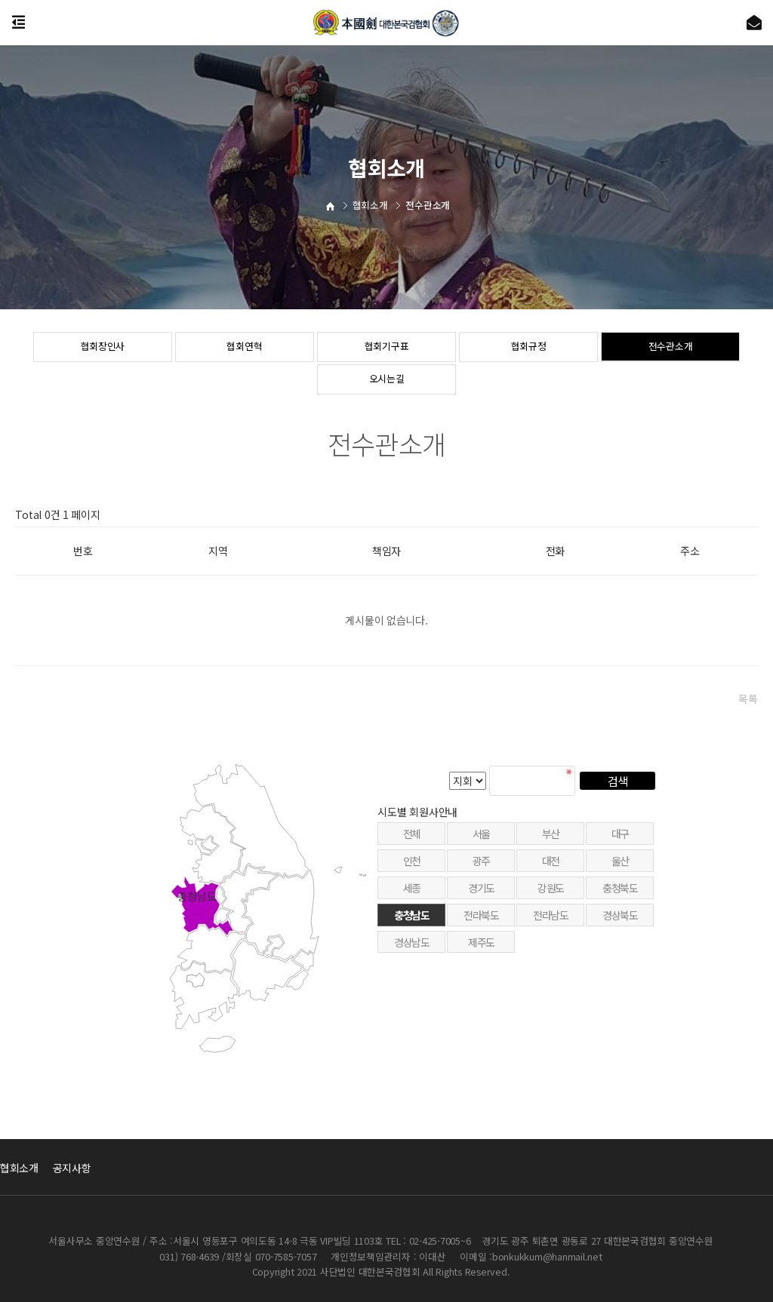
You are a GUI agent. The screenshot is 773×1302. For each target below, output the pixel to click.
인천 (411, 899)
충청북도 (619, 926)
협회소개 (19, 1167)
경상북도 (619, 952)
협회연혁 (245, 347)
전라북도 (480, 952)
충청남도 (411, 952)
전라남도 (550, 952)
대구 (620, 872)
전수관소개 (671, 347)
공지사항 (72, 1167)
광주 (481, 899)
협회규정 (529, 347)
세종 (411, 926)
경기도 (481, 926)
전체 (411, 872)
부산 (550, 872)
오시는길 (387, 380)
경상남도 (411, 979)
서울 (481, 872)
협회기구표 (387, 347)
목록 (747, 698)
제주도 (481, 979)
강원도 (550, 926)
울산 (620, 899)
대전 (550, 899)
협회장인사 (103, 347)
